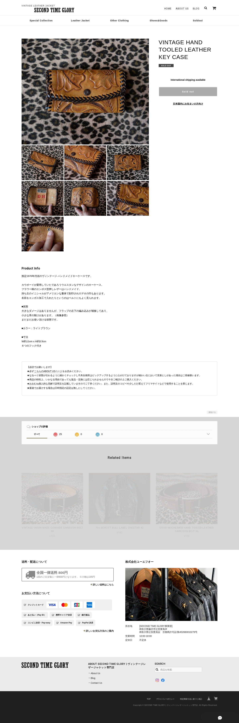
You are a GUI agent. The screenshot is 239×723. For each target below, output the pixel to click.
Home (168, 8)
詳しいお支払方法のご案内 (100, 631)
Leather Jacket (80, 20)
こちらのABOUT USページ (48, 371)
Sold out (188, 91)
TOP (149, 699)
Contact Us (96, 683)
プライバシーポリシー (165, 699)
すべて (37, 434)
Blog (196, 8)
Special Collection (41, 20)
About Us (182, 8)
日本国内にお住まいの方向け (188, 103)
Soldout (198, 20)
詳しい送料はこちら (103, 584)
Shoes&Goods (158, 20)
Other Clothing (119, 20)
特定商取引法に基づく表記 (191, 699)
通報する (212, 412)
